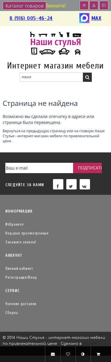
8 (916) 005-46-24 (31, 18)
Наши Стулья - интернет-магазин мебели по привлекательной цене (53, 135)
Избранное (14, 224)
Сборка (11, 312)
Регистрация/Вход (21, 277)
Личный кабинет (19, 268)
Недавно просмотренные (27, 233)
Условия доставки (20, 304)
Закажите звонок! (20, 242)
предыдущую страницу (46, 130)
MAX (90, 18)
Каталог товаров (24, 5)
